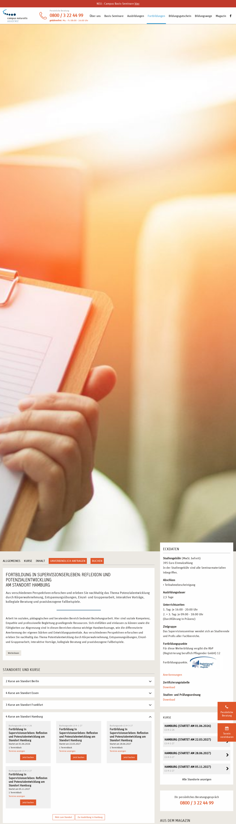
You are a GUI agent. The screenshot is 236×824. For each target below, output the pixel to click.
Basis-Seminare (114, 16)
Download (169, 687)
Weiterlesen (13, 653)
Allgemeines (11, 560)
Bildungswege (203, 16)
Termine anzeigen (17, 751)
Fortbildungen (156, 16)
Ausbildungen (135, 16)
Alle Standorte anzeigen (196, 779)
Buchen (97, 560)
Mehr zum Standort (63, 817)
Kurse (28, 560)
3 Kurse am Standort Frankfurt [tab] (24, 704)
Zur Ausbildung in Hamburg (90, 817)
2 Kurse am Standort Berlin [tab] (22, 681)
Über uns (95, 16)
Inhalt (40, 560)
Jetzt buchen (28, 757)
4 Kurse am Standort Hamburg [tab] (24, 716)
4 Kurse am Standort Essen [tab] (22, 693)
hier (137, 3)
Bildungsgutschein (180, 16)
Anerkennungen (172, 674)
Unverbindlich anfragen (67, 560)
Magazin (221, 16)
